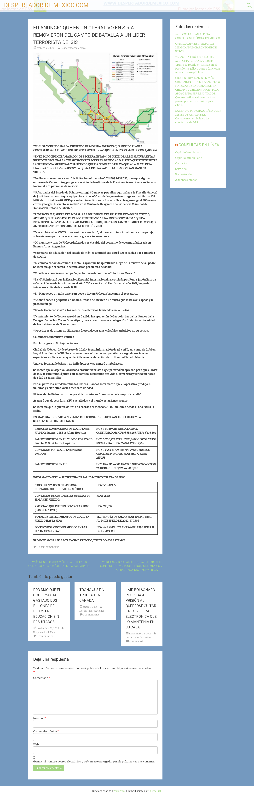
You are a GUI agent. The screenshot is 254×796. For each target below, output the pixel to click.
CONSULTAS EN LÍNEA (199, 145)
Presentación (183, 174)
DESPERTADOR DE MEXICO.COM (46, 5)
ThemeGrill (155, 791)
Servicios (181, 168)
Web (36, 744)
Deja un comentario (48, 546)
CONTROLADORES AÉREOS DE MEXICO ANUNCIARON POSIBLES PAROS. (196, 47)
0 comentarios (45, 636)
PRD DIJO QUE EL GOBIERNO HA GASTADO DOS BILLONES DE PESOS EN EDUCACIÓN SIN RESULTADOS (47, 606)
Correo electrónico (46, 731)
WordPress (119, 791)
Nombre (39, 718)
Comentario (42, 677)
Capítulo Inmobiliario (188, 152)
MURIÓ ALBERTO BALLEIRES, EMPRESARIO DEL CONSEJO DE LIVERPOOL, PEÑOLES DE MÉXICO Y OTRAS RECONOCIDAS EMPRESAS (131, 565)
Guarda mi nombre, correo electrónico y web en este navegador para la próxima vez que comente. (94, 761)
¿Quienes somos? (186, 179)
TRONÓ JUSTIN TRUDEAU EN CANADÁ (91, 595)
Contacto (181, 163)
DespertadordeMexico (73, 48)
